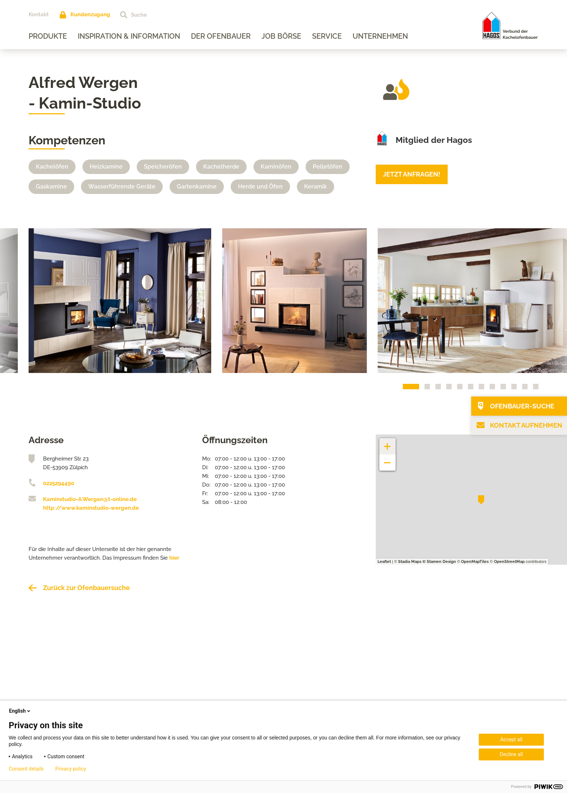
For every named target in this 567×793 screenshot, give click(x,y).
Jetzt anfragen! (411, 174)
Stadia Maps (409, 561)
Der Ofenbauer (221, 36)
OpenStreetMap (509, 561)
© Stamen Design (439, 561)
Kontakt (39, 14)
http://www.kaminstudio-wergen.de (91, 508)
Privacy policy (70, 769)
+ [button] (387, 442)
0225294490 (58, 483)
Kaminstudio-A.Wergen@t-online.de (90, 499)
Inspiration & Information (129, 36)
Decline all (511, 754)
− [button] (387, 459)
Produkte (48, 36)
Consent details (26, 769)
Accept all (511, 739)
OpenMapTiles (475, 561)
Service (327, 36)
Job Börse (281, 36)
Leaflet (384, 561)
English (20, 711)
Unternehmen (380, 36)
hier (174, 558)
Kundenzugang (90, 14)
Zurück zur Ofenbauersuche (86, 587)
